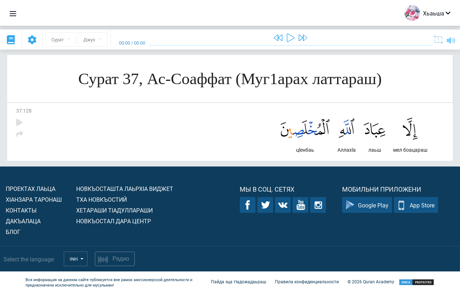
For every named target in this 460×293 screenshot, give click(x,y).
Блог (13, 231)
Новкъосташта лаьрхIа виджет (124, 188)
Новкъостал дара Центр (113, 221)
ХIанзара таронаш (34, 199)
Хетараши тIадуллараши (114, 210)
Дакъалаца (23, 221)
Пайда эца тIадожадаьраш (238, 281)
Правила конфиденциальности (307, 281)
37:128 (24, 110)
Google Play (367, 205)
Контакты (21, 210)
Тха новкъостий (101, 199)
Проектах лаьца (30, 188)
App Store (415, 205)
